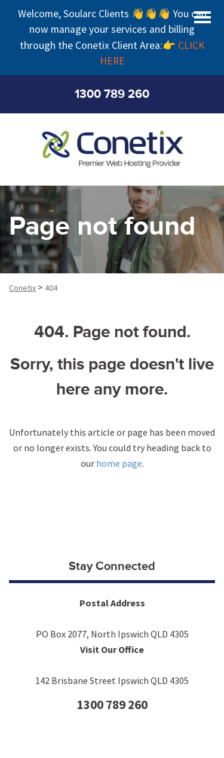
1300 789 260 (112, 94)
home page (119, 463)
